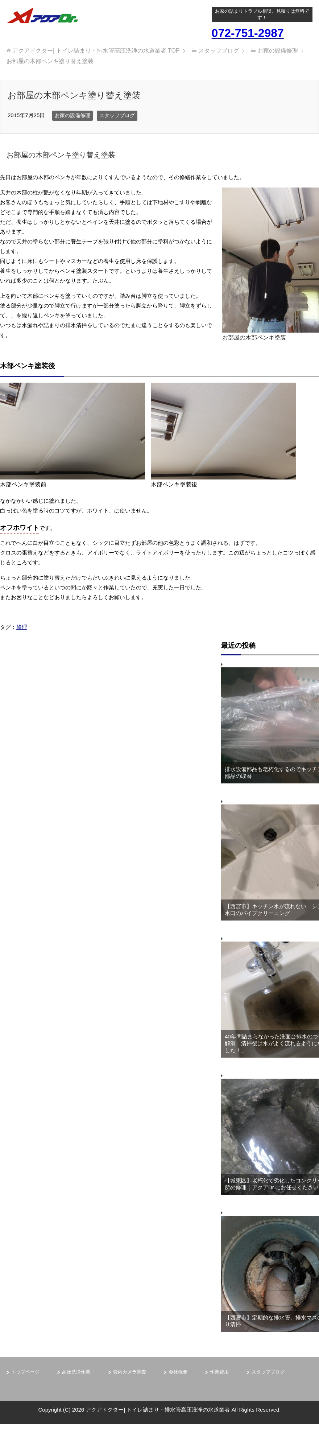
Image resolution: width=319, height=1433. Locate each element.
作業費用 (219, 1372)
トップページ (25, 1372)
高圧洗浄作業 (76, 1372)
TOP (96, 51)
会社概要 (178, 1372)
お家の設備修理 (72, 115)
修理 (21, 627)
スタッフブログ (117, 115)
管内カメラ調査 (129, 1372)
